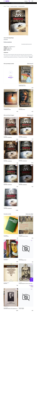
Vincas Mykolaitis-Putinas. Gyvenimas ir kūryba (27, 283)
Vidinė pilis (6, 259)
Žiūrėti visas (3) (30, 63)
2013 (11, 49)
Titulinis (5, 6)
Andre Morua (20, 259)
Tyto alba (9, 47)
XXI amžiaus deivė (22, 109)
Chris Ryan (6, 39)
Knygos (8, 6)
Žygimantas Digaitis (6, 108)
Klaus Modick (20, 235)
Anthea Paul (20, 108)
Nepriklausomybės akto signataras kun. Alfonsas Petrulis (14, 308)
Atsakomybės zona (22, 85)
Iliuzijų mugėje (21, 308)
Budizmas (5, 283)
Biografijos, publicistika (14, 6)
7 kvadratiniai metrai (7, 109)
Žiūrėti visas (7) (30, 115)
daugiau (30, 57)
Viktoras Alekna (6, 307)
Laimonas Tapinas (21, 307)
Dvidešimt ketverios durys (23, 236)
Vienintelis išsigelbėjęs (21, 6)
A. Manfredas (5, 235)
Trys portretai (6, 236)
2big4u (10, 75)
